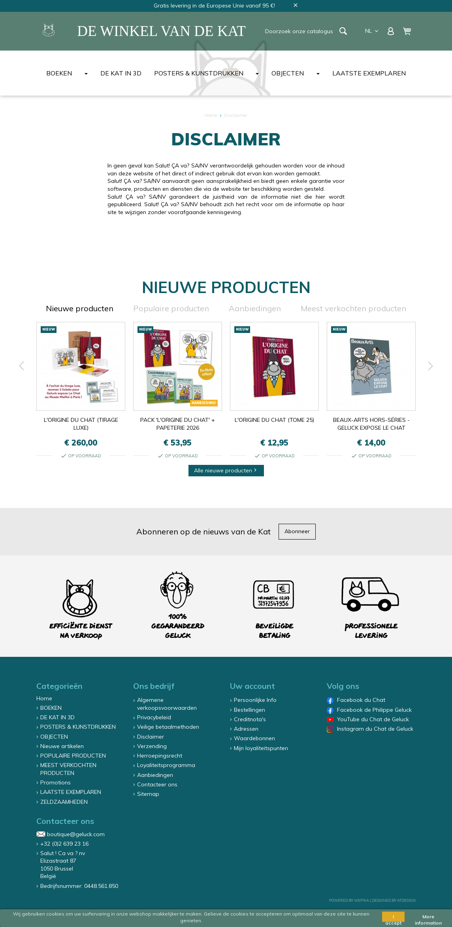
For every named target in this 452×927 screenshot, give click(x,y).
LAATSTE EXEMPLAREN (369, 73)
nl (372, 30)
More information (428, 918)
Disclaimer (150, 736)
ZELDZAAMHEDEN (64, 801)
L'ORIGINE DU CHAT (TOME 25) (274, 419)
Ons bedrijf (154, 686)
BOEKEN (59, 73)
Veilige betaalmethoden (168, 726)
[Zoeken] (301, 31)
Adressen (246, 728)
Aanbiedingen (255, 308)
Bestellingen (249, 709)
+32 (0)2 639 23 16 (64, 843)
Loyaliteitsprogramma (166, 765)
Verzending (152, 746)
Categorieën (59, 686)
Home (44, 698)
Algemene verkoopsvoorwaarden (167, 703)
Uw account (252, 686)
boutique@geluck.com (76, 833)
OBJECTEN (287, 73)
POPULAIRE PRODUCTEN (73, 755)
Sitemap (148, 793)
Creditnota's (250, 719)
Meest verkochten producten (353, 308)
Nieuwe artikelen (62, 746)
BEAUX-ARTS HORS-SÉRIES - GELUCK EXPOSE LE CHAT (371, 423)
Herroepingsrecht (159, 755)
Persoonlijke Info (255, 699)
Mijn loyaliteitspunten (261, 748)
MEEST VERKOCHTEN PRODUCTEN (68, 769)
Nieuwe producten (79, 308)
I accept (393, 918)
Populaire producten (171, 308)
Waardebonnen (254, 738)
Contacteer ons (157, 784)
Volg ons (343, 686)
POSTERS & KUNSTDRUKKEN (198, 73)
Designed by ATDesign (394, 900)
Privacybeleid (154, 717)
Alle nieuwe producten (226, 470)
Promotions (55, 782)
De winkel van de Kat (161, 31)
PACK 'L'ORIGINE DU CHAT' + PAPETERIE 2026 (177, 423)
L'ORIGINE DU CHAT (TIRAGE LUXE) (81, 423)
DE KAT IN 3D (120, 73)
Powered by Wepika (349, 900)
